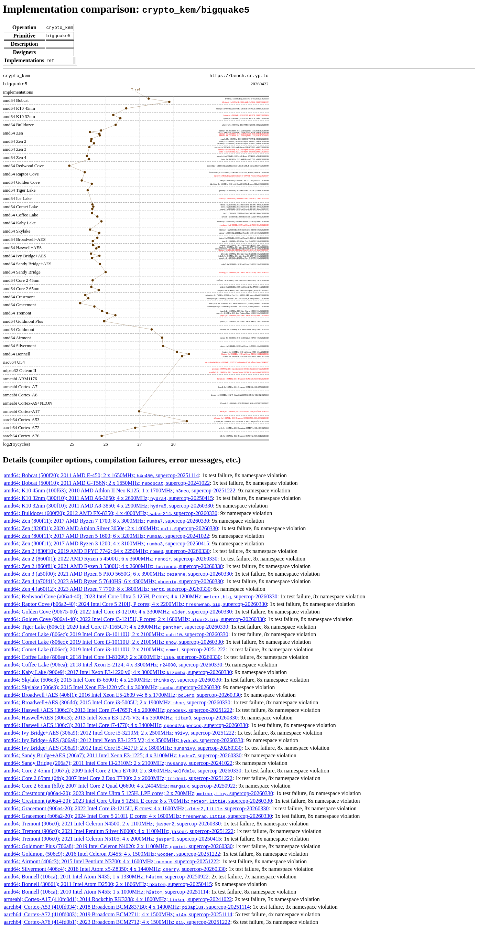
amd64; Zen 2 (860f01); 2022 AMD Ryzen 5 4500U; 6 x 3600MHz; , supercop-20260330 (110, 559)
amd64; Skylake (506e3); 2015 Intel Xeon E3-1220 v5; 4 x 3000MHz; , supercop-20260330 (112, 687)
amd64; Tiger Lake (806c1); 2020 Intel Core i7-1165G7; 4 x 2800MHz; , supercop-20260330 (116, 627)
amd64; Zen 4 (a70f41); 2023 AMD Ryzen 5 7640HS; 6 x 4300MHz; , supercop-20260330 (113, 581)
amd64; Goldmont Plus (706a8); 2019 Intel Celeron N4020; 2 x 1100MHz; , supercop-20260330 (118, 846)
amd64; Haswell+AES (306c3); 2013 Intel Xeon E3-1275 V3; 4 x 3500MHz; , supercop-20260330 (121, 717)
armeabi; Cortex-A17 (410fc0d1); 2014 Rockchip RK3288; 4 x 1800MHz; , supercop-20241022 (118, 899)
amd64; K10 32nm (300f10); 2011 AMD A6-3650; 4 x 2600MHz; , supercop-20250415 (108, 498)
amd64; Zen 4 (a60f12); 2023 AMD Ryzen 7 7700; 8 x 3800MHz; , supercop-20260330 (107, 589)
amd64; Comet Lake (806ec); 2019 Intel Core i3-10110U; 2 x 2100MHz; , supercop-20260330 (116, 634)
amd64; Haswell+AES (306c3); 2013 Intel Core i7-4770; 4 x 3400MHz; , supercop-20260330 (126, 725)
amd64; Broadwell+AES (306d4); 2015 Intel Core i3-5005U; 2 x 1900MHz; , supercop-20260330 (117, 702)
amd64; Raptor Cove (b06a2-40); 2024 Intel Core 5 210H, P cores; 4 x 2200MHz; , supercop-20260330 (135, 604)
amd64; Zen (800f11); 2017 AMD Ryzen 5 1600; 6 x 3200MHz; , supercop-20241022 (106, 536)
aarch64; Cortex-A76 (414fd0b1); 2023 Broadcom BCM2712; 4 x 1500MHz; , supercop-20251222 (117, 922)
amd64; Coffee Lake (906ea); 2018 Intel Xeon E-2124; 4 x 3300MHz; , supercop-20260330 (113, 665)
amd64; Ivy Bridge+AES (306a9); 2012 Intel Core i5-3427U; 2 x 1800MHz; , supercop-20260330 (122, 748)
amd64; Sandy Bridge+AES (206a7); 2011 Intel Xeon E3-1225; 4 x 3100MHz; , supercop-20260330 (122, 755)
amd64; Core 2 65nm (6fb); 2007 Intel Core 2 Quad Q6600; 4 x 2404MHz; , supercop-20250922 (120, 786)
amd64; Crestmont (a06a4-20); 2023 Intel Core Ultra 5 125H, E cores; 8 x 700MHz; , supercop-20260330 (138, 801)
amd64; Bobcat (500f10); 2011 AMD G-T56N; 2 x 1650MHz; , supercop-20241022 (107, 483)
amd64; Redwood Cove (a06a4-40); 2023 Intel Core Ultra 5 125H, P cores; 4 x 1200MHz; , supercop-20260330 (141, 596)
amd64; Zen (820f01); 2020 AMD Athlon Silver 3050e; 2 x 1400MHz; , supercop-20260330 (111, 528)
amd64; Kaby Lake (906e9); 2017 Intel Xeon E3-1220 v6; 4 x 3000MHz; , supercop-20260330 (118, 672)
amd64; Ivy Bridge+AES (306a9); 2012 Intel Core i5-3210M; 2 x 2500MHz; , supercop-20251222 (119, 733)
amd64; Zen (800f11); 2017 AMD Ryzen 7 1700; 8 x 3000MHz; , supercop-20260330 (106, 521)
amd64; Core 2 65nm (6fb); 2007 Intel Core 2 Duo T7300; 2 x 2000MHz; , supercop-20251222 (118, 778)
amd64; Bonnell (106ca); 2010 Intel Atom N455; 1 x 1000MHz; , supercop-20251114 (106, 892)
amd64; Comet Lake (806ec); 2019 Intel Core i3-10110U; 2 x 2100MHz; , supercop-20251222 (115, 649)
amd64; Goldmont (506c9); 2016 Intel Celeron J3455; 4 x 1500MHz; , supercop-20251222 (112, 854)
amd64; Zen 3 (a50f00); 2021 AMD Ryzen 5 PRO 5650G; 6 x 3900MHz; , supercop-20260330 (118, 574)
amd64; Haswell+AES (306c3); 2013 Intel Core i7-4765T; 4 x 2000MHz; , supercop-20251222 (118, 710)
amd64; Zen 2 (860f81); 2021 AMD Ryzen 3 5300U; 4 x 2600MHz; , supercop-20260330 (113, 566)
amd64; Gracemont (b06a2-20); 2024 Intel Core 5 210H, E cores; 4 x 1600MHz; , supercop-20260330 (138, 816)
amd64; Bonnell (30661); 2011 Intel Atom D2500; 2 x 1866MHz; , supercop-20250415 (108, 884)
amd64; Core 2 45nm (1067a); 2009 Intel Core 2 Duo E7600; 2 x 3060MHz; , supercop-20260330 (122, 770)
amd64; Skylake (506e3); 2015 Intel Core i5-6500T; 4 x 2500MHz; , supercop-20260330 (112, 680)
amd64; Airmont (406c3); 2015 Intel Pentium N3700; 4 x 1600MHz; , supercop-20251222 (111, 861)
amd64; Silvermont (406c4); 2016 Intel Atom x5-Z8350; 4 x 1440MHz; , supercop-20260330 (115, 869)
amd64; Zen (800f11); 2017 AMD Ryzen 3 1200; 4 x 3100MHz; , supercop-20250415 (106, 543)
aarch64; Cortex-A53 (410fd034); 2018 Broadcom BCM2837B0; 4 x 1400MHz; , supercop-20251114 (127, 907)
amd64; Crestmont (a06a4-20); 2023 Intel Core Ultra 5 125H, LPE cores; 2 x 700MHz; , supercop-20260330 (138, 793)
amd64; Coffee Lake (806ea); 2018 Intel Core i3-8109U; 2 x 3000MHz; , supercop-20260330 (112, 657)
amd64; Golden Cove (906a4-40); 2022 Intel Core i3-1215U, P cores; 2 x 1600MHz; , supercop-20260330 (134, 619)
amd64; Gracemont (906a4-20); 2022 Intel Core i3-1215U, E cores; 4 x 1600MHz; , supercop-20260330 (136, 808)
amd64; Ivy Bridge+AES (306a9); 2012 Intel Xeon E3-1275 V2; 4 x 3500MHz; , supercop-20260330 (123, 740)
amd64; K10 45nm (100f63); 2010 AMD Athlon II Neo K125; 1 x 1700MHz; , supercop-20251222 (119, 490)
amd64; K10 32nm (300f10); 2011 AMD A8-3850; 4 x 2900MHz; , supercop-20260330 (108, 506)
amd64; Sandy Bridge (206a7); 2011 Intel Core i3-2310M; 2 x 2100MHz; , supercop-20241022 (118, 763)
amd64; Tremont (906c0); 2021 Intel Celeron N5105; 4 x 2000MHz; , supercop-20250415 (112, 839)
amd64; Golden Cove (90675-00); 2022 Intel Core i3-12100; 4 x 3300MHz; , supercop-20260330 (118, 612)
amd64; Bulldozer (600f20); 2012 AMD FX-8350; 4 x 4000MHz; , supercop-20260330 (110, 513)
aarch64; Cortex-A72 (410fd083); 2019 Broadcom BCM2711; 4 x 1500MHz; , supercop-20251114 (118, 914)
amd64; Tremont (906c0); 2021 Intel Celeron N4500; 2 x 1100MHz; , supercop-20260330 (112, 823)
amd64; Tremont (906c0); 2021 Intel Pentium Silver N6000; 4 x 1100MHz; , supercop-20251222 (118, 831)
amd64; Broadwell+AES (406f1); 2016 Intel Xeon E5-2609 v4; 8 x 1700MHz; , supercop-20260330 (122, 695)
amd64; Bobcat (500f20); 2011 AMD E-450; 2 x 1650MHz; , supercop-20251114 (101, 475)
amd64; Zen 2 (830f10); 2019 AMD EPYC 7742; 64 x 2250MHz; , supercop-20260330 (107, 551)
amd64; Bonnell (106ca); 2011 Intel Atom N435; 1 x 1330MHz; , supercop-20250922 (106, 876)
